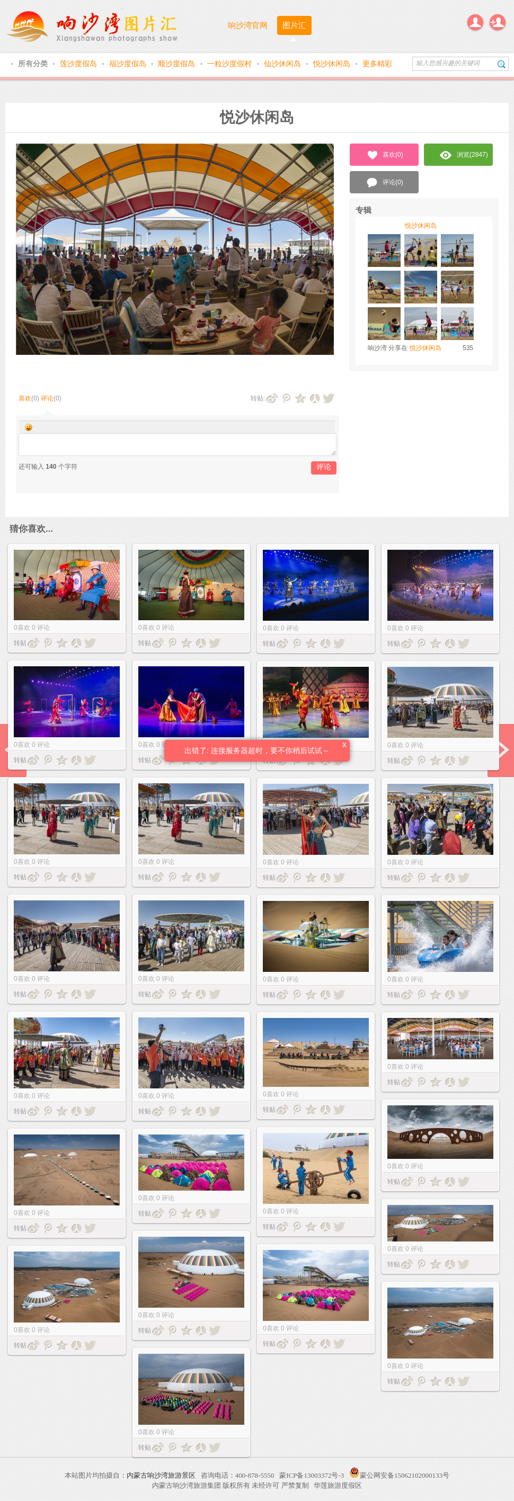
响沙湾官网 (248, 25)
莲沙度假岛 (79, 63)
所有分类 (34, 63)
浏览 (464, 155)
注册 (498, 22)
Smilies (28, 427)
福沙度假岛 (128, 63)
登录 (475, 22)
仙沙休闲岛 (283, 63)
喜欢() (384, 155)
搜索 (501, 64)
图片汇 (294, 25)
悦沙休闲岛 (332, 63)
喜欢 (25, 398)
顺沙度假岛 (177, 63)
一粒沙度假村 (230, 63)
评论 (47, 398)
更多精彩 (377, 63)
